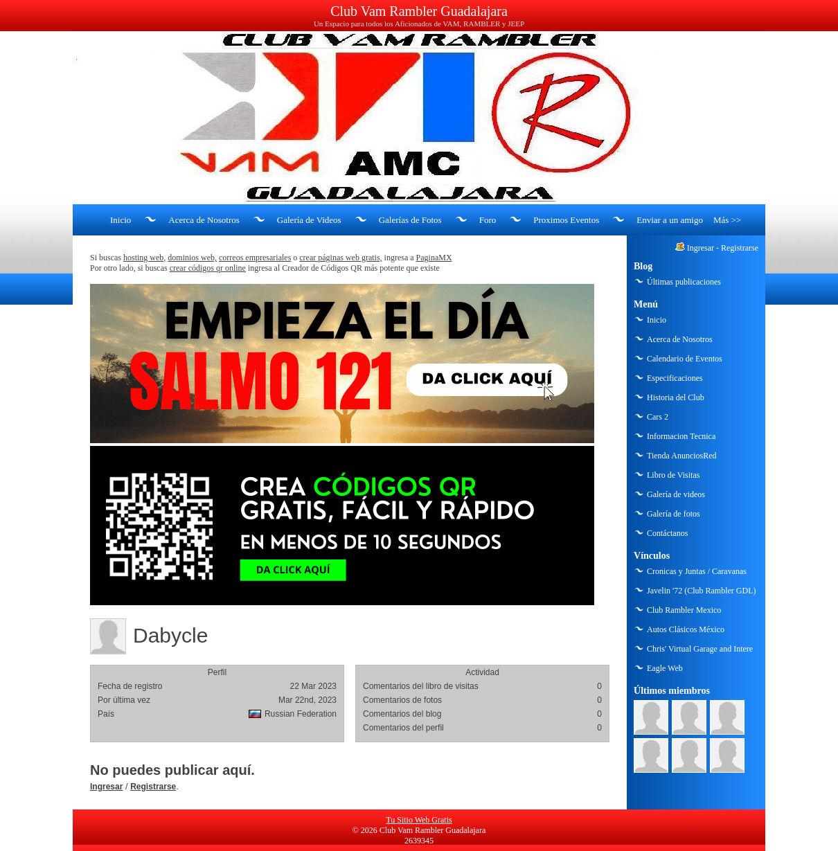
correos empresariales (255, 257)
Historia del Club (675, 397)
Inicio (120, 220)
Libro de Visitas (673, 475)
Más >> (727, 220)
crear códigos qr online (208, 268)
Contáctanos (667, 533)
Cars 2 (657, 417)
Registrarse (153, 786)
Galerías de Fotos (410, 220)
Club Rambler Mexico (684, 610)
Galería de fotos (673, 514)
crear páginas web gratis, (340, 257)
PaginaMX (434, 257)
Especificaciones (675, 378)
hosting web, (144, 257)
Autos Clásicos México (685, 629)
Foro (488, 220)
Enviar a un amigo (669, 220)
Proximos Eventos (566, 220)
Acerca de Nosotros (204, 220)
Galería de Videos (309, 220)
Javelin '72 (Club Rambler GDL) (701, 590)
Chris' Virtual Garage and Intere (700, 649)
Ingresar (106, 786)
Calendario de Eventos (684, 359)
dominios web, (192, 257)
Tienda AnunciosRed (682, 455)
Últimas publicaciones (684, 282)
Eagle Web (665, 668)
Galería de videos (676, 494)
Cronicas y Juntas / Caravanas (697, 571)
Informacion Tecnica (681, 436)
